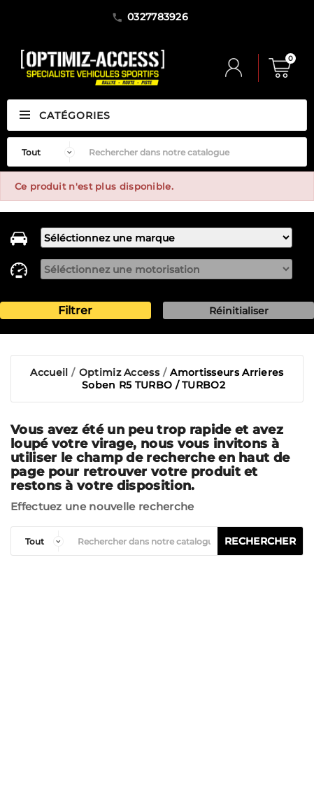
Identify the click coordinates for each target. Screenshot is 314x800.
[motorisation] (166, 269)
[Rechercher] (194, 152)
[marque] (166, 237)
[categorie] (41, 541)
